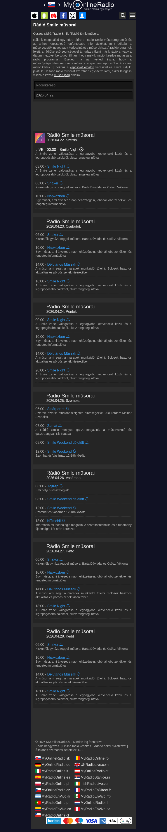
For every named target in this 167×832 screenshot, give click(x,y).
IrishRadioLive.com (92, 784)
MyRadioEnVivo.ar (52, 796)
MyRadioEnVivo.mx (93, 796)
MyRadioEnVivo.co (53, 809)
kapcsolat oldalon (82, 67)
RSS (81, 750)
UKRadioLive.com (92, 765)
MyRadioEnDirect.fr (93, 790)
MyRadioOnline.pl (52, 784)
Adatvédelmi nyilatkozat (110, 746)
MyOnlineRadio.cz (52, 790)
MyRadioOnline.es (52, 777)
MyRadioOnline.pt (52, 802)
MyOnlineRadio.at (91, 771)
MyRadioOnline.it (51, 771)
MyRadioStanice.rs (92, 777)
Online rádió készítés (77, 746)
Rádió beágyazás (47, 746)
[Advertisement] (83, 113)
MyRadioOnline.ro (92, 758)
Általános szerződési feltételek (56, 750)
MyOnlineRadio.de (52, 765)
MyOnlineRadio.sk (52, 758)
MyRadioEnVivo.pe (92, 809)
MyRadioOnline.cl (52, 815)
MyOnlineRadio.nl (91, 802)
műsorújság (62, 75)
